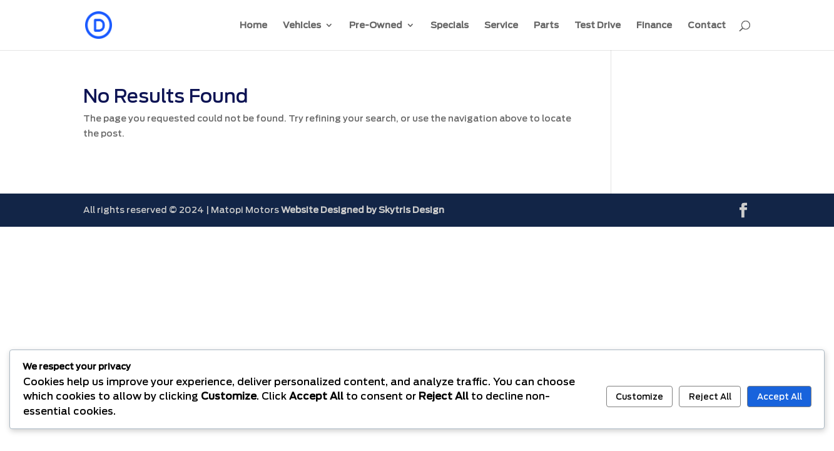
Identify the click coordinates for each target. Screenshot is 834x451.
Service (501, 25)
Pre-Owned (375, 25)
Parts (546, 25)
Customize (639, 396)
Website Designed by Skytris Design (362, 210)
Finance (654, 25)
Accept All (779, 396)
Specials (449, 25)
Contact (707, 25)
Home (253, 25)
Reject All (710, 396)
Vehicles (302, 25)
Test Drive (597, 25)
